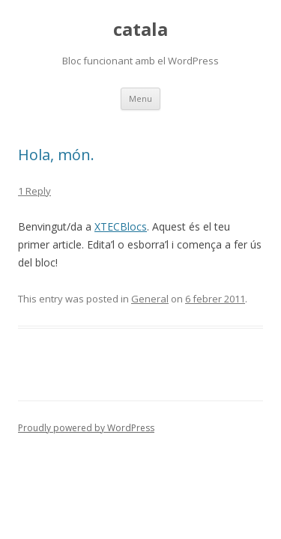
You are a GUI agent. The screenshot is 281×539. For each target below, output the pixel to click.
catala (140, 29)
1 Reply (34, 191)
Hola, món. (56, 154)
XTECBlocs (120, 226)
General (150, 298)
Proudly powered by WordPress (86, 427)
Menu (140, 98)
